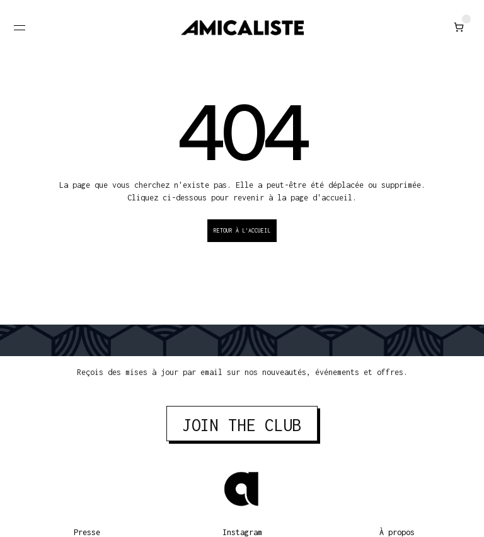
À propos (397, 532)
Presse (87, 532)
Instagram (242, 532)
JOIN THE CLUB (242, 424)
